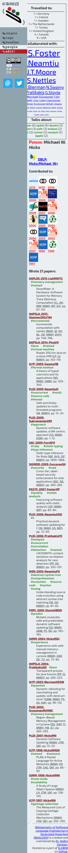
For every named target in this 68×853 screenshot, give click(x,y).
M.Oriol (32, 107)
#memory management (47, 281)
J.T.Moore (41, 72)
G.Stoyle (52, 92)
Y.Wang (43, 111)
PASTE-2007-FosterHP (44, 489)
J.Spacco (58, 104)
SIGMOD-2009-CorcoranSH (47, 464)
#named (36, 285)
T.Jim (57, 96)
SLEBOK (63, 848)
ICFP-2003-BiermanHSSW (46, 682)
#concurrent (39, 392)
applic (39, 135)
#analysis (37, 539)
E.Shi (39, 111)
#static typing (53, 446)
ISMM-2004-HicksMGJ (44, 638)
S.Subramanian (53, 100)
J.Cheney (47, 111)
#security (37, 467)
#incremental (40, 320)
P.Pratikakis (33, 92)
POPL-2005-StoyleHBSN (45, 610)
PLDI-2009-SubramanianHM (40, 419)
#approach (38, 424)
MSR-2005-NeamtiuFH (44, 571)
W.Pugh (49, 104)
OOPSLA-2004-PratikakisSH (39, 665)
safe (40, 128)
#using (35, 588)
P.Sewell (27, 100)
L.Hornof (39, 107)
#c (32, 517)
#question (38, 685)
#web (52, 467)
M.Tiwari (35, 111)
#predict (37, 613)
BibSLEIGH (41, 837)
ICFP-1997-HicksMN (42, 800)
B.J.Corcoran (39, 104)
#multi (56, 392)
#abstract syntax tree (46, 574)
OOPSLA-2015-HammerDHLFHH (40, 315)
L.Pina (35, 100)
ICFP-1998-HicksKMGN (44, 750)
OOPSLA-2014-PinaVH (44, 342)
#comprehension (42, 578)
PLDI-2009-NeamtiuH (43, 389)
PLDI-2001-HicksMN (42, 735)
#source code (40, 396)
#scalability (39, 782)
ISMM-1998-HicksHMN (44, 775)
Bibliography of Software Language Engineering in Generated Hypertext (51, 830)
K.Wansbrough (46, 107)
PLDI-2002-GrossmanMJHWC (41, 708)
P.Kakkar (53, 107)
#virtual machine (42, 349)
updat (40, 125)
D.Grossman (46, 96)
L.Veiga (42, 100)
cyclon (38, 132)
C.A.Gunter (60, 107)
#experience (39, 642)
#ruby (35, 446)
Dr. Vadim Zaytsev (62, 842)
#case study (39, 778)
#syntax (45, 585)
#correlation (39, 546)
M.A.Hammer (53, 111)
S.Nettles (41, 80)
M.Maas (31, 111)
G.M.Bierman (32, 87)
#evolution (38, 581)
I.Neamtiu (41, 63)
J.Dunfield (59, 111)
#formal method (42, 367)
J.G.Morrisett (30, 96)
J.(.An (27, 107)
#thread (36, 399)
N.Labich (42, 114)
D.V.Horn (47, 114)
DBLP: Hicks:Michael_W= (43, 161)
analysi (52, 128)
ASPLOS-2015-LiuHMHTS (46, 278)
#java (35, 345)
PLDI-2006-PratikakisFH (45, 536)
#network (53, 753)
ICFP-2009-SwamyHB (43, 364)
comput (53, 132)
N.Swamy (55, 87)
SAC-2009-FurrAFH (42, 442)
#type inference (42, 449)
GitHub (63, 851)
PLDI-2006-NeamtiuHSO (45, 514)
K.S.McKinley (27, 104)
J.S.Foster (41, 52)
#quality (37, 492)
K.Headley (36, 114)
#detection (38, 549)
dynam (53, 125)
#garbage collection (44, 803)
